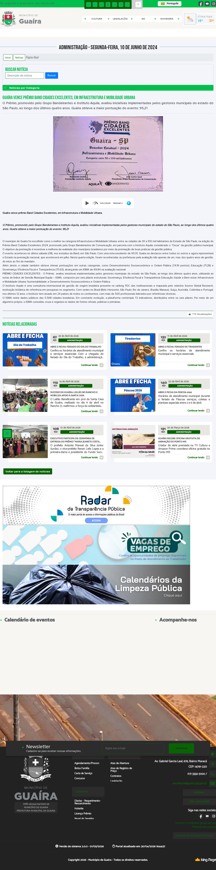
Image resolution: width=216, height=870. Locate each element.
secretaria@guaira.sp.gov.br (189, 783)
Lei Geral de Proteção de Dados (194, 835)
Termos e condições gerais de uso (195, 823)
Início (8, 57)
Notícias (19, 57)
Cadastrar (181, 748)
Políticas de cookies (204, 827)
